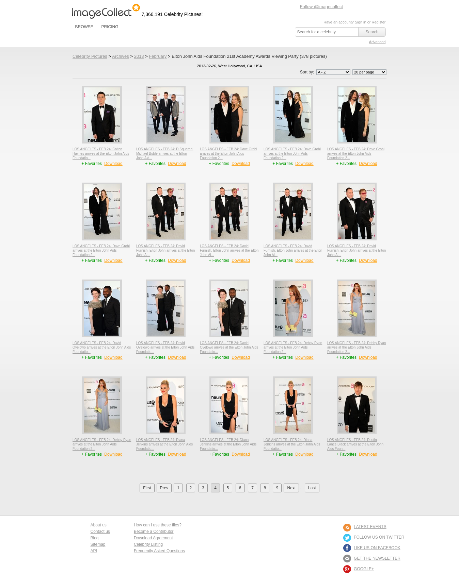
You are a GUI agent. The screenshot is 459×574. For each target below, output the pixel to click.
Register (379, 22)
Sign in (360, 22)
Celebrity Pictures (90, 56)
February (158, 56)
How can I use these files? (157, 525)
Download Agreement (153, 538)
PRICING (109, 26)
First (147, 488)
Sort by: (325, 72)
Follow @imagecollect (321, 6)
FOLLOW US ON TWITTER (379, 537)
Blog (95, 538)
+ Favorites (92, 163)
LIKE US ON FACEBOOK (377, 547)
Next (291, 488)
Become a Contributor (154, 531)
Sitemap (98, 544)
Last (312, 488)
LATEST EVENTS (370, 526)
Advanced (377, 42)
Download (113, 163)
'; (333, 72)
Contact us (100, 531)
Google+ (364, 569)
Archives (120, 56)
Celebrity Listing (148, 544)
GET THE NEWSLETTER (377, 558)
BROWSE (84, 26)
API (94, 550)
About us (99, 525)
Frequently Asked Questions (159, 550)
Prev (164, 488)
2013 (139, 56)
